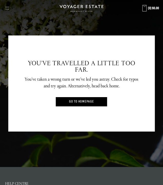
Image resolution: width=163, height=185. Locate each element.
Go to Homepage (81, 101)
